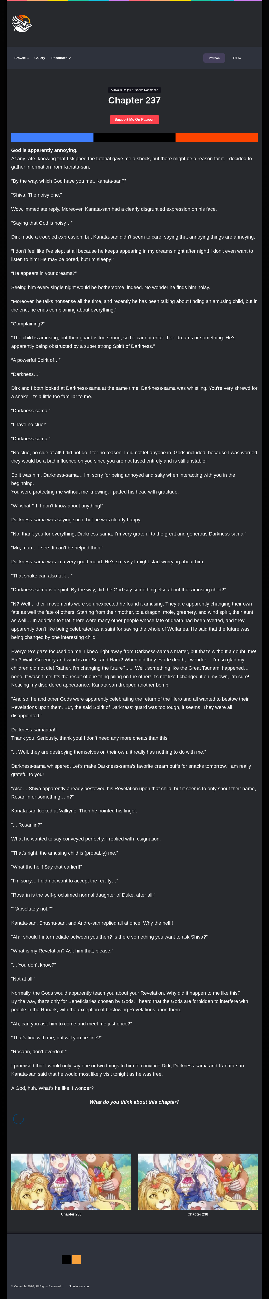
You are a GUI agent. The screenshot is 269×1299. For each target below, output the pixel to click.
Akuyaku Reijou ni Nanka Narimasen (134, 90)
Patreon (214, 58)
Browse (20, 58)
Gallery (40, 58)
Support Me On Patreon (135, 119)
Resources (59, 58)
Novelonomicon (79, 1286)
